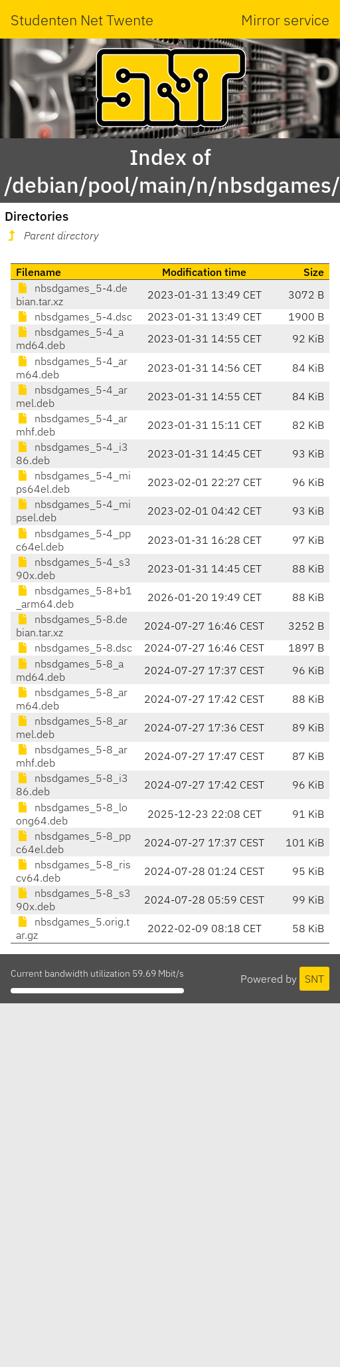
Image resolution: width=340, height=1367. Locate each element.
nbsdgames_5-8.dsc (74, 647)
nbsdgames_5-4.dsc (74, 316)
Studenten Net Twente (82, 19)
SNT (314, 978)
